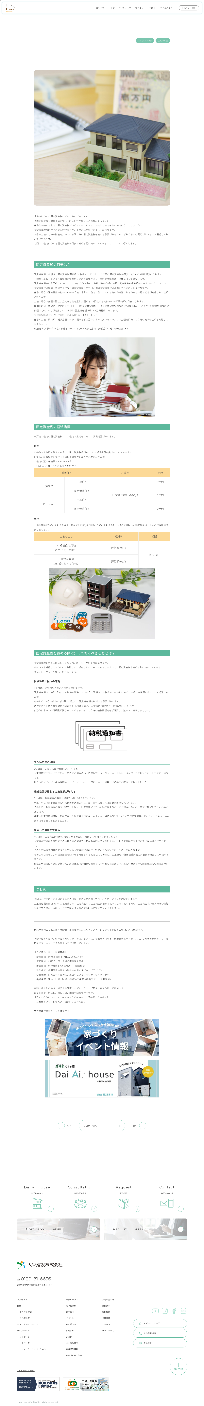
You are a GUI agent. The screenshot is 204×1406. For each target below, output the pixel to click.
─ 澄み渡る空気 (24, 1311)
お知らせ (70, 1330)
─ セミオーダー (24, 1343)
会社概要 (106, 1311)
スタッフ (106, 1324)
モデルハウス (166, 8)
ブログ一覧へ (102, 1125)
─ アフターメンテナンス (28, 1324)
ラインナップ (125, 8)
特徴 (112, 8)
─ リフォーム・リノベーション (31, 1349)
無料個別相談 (72, 1349)
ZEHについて (108, 1330)
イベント (152, 8)
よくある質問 (72, 1343)
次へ (135, 1125)
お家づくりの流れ (74, 1355)
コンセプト (101, 8)
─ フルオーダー (24, 1336)
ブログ (69, 1336)
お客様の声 (71, 1324)
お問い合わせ (108, 1299)
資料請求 (106, 1305)
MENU (188, 8)
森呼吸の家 (71, 1305)
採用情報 (106, 1318)
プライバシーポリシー (26, 1371)
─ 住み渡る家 (23, 1318)
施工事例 (139, 8)
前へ (69, 1125)
